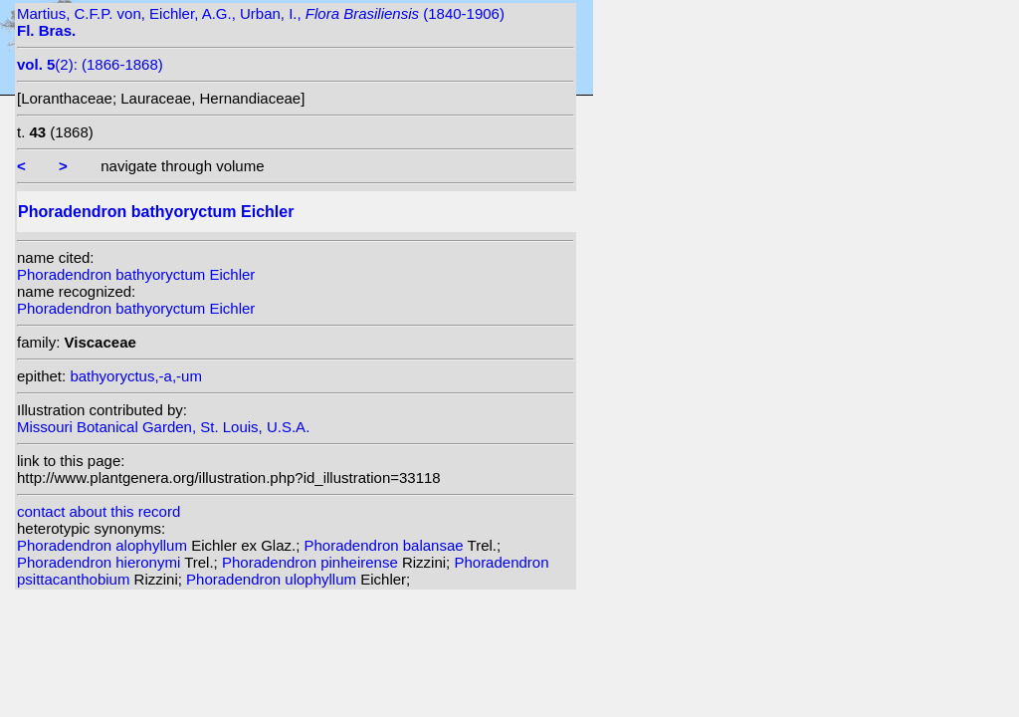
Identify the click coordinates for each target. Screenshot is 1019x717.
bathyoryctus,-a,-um (136, 375)
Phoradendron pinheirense (312, 562)
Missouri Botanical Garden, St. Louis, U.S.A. (163, 426)
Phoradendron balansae (386, 545)
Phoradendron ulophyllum (273, 579)
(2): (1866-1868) (90, 64)
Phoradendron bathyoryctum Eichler (136, 274)
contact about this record (98, 511)
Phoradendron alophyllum (104, 545)
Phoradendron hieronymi (100, 562)
